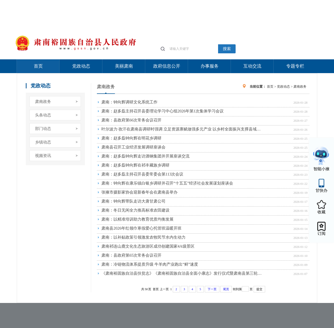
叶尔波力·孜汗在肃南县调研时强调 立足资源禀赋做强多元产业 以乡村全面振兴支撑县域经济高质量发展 (182, 129)
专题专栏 (295, 66)
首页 (38, 66)
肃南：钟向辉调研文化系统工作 (129, 102)
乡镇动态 (43, 142)
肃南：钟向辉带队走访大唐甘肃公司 (133, 201)
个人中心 (237, 3)
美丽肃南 (124, 66)
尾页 (226, 289)
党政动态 (81, 66)
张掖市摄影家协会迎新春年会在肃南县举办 (139, 192)
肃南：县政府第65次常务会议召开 (131, 255)
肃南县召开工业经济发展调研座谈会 (133, 147)
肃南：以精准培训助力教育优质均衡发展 (137, 219)
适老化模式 (258, 2)
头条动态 (43, 115)
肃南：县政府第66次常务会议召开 (131, 120)
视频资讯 (43, 155)
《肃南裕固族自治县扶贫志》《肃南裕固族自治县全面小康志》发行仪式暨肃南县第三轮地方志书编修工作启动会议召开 (182, 273)
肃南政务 (43, 101)
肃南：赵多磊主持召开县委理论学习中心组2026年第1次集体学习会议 (162, 111)
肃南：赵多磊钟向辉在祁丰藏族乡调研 (135, 165)
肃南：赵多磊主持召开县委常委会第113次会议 (142, 174)
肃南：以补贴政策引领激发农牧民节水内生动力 (143, 237)
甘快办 (321, 190)
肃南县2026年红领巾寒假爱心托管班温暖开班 (141, 228)
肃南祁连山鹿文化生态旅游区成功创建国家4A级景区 (148, 246)
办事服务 (210, 66)
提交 (259, 289)
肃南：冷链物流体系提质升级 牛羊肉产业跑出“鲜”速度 (149, 264)
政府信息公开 (166, 66)
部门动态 (43, 128)
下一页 (212, 289)
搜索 (227, 49)
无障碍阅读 (280, 2)
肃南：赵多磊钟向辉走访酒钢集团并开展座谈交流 (145, 156)
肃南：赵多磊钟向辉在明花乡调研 (131, 138)
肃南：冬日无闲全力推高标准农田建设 (135, 210)
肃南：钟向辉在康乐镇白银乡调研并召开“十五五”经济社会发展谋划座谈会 (167, 183)
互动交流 (252, 66)
